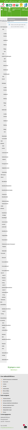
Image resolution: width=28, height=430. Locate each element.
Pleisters (4, 246)
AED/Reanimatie (3, 26)
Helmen (4, 159)
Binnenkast (5, 65)
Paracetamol (4, 239)
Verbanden (4, 250)
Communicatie (5, 152)
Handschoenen (5, 157)
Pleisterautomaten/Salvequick (8, 244)
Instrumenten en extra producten (5, 224)
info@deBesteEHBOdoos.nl (7, 427)
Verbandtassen (5, 359)
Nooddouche (4, 231)
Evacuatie (3, 253)
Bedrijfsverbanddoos (6, 308)
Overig (2, 313)
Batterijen (4, 83)
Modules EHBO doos (4, 346)
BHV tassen (3, 174)
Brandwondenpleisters (6, 185)
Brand (2, 177)
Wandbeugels (6, 74)
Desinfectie (4, 212)
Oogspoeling (4, 235)
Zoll (5, 51)
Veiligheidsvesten (5, 168)
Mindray (5, 44)
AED (3, 29)
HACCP (2, 273)
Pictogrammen (5, 163)
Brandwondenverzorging (7, 190)
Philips (4, 49)
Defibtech (5, 40)
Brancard (4, 257)
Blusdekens (4, 181)
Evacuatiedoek (5, 261)
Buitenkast (5, 69)
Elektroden (4, 109)
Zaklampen (4, 172)
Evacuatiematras (5, 270)
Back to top (14, 369)
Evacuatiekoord (5, 266)
